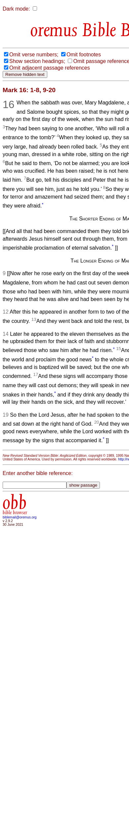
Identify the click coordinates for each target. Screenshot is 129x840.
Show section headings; (37, 61)
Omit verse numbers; (33, 54)
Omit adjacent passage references (49, 68)
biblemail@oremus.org (20, 517)
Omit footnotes (83, 54)
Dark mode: (16, 9)
